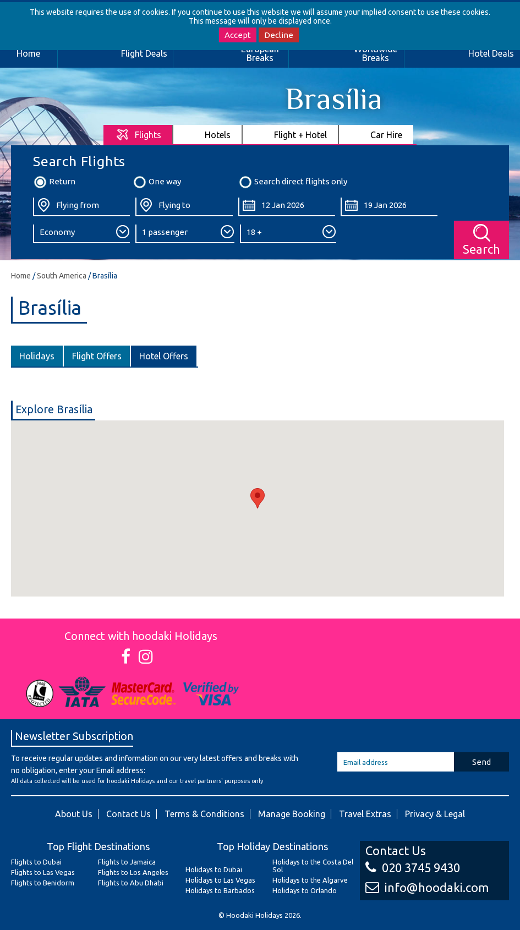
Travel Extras (365, 814)
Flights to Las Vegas (43, 872)
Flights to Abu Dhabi (130, 883)
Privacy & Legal (435, 814)
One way (157, 182)
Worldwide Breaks (375, 53)
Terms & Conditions (204, 814)
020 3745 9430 (412, 867)
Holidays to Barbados (220, 890)
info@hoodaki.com (427, 887)
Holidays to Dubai (213, 869)
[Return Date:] (389, 207)
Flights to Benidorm (42, 883)
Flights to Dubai (36, 862)
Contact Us (128, 814)
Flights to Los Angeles (133, 872)
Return (54, 182)
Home (21, 275)
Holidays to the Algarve (310, 880)
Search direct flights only (292, 182)
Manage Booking (291, 814)
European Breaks (260, 53)
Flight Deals (144, 53)
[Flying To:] (183, 207)
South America (61, 275)
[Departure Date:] (286, 207)
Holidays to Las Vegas (220, 880)
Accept (238, 35)
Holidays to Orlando (304, 890)
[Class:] (81, 234)
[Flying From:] (81, 207)
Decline (278, 35)
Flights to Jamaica (127, 862)
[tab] (138, 134)
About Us (73, 814)
